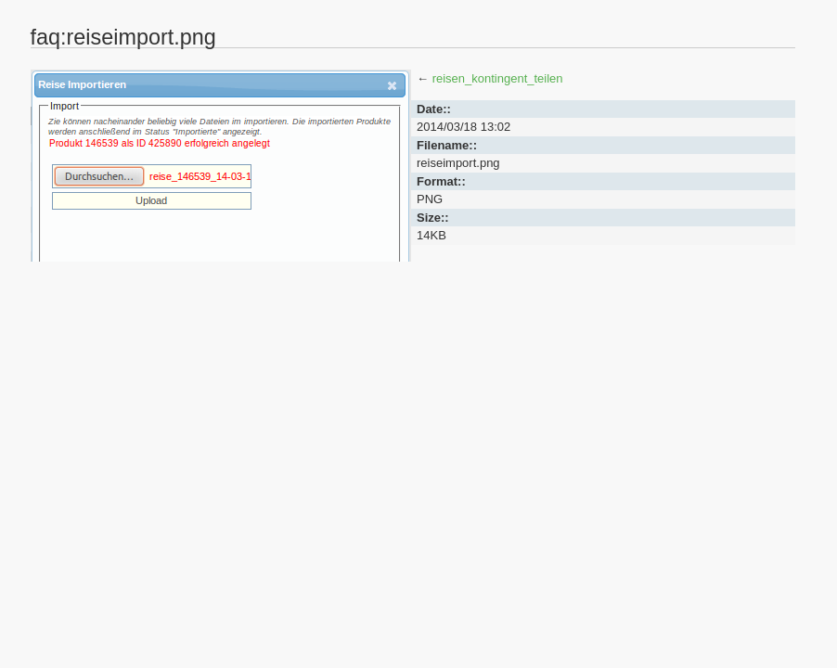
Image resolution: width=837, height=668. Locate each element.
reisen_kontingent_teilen (497, 78)
